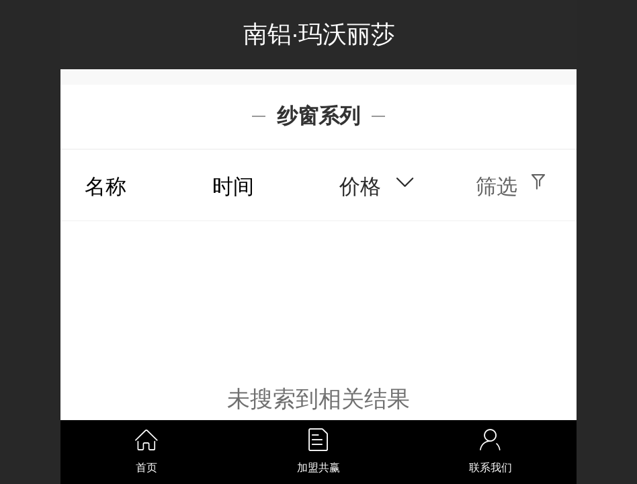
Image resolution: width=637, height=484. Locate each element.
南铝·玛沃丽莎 (319, 34)
